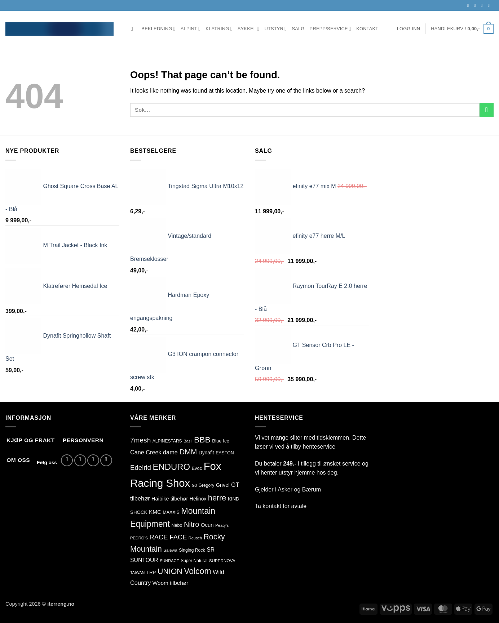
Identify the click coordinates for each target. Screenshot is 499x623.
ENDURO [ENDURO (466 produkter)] (171, 467)
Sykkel (249, 28)
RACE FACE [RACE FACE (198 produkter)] (168, 537)
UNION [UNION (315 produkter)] (170, 571)
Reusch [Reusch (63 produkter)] (195, 538)
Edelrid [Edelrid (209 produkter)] (140, 467)
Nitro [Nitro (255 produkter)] (191, 524)
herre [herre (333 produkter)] (217, 497)
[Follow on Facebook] (469, 5)
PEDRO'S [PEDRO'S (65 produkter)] (139, 538)
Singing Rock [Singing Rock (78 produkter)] (192, 550)
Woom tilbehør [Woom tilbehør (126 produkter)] (170, 583)
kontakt (271, 506)
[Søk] (133, 29)
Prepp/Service (331, 28)
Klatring (219, 28)
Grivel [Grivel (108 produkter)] (223, 485)
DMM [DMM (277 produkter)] (188, 452)
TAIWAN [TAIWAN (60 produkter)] (137, 572)
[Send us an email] (483, 5)
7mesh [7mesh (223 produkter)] (140, 440)
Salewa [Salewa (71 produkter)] (170, 550)
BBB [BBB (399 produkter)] (202, 439)
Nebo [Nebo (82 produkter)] (176, 525)
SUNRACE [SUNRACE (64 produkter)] (169, 561)
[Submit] (487, 110)
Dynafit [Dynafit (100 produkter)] (206, 452)
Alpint (191, 28)
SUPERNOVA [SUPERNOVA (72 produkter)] (222, 560)
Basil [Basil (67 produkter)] (188, 441)
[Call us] (490, 5)
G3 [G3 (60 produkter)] (194, 485)
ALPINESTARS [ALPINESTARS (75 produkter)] (167, 441)
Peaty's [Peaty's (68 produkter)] (222, 525)
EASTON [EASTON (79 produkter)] (225, 452)
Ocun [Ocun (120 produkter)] (207, 525)
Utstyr (275, 28)
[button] (408, 28)
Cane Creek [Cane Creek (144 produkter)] (146, 452)
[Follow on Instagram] (476, 5)
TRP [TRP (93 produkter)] (151, 572)
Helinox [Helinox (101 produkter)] (198, 499)
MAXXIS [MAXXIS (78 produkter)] (171, 512)
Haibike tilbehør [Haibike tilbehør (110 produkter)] (169, 499)
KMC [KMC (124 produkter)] (155, 512)
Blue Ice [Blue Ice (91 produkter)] (220, 441)
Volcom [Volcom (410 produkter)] (197, 571)
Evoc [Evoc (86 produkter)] (197, 468)
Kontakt (367, 28)
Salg (298, 28)
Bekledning (158, 28)
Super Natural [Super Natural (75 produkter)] (194, 560)
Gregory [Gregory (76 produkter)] (206, 485)
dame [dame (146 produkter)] (170, 452)
